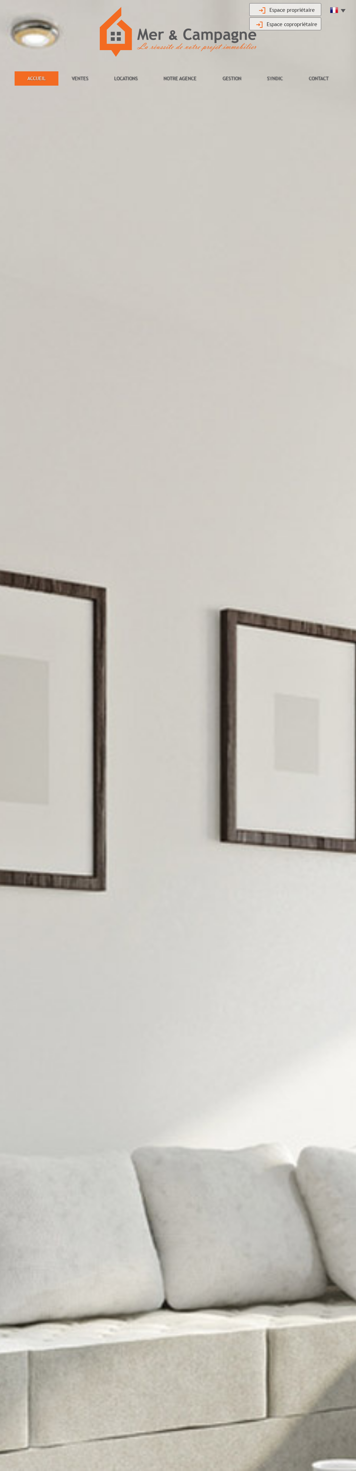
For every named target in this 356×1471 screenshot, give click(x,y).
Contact (319, 78)
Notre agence (179, 78)
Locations (126, 78)
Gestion (231, 78)
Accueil (36, 78)
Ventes (80, 78)
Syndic (275, 78)
